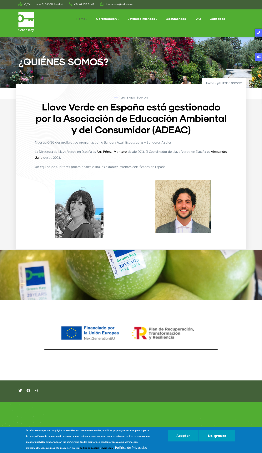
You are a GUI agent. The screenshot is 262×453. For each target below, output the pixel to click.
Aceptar (183, 436)
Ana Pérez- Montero (112, 152)
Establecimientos (142, 19)
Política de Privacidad (131, 448)
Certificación (107, 19)
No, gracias (217, 436)
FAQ (197, 18)
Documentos (176, 18)
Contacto (217, 18)
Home (82, 19)
